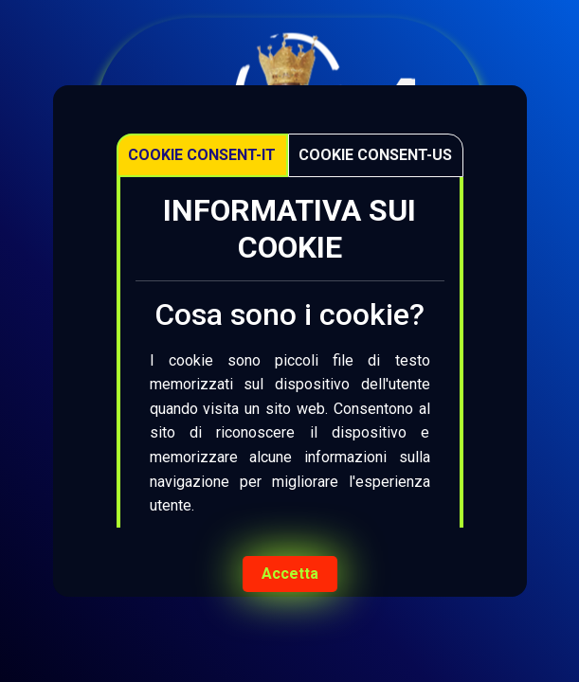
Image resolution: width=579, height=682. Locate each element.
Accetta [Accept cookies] (290, 574)
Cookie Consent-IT (202, 155)
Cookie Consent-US (375, 155)
